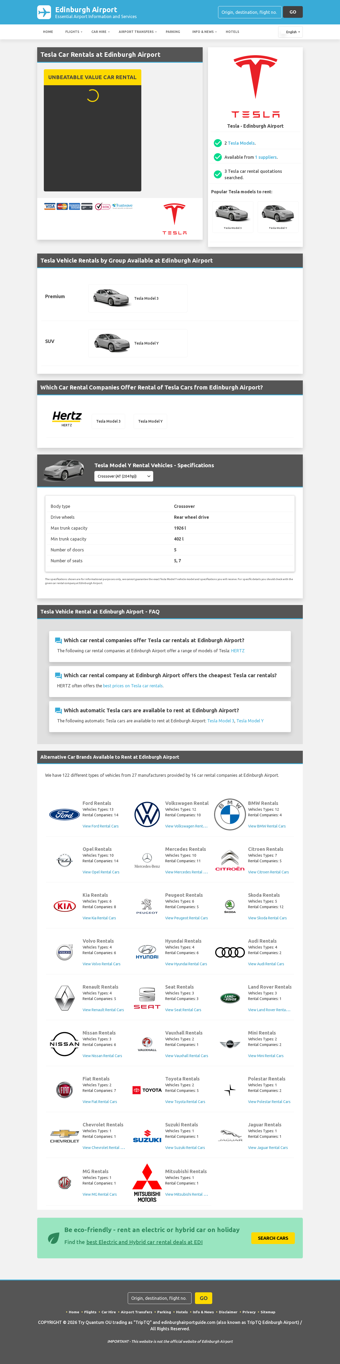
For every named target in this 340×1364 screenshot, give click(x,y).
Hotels (232, 33)
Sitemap (269, 1312)
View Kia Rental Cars (99, 919)
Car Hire (99, 33)
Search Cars (273, 1237)
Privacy (250, 1312)
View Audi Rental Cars (266, 965)
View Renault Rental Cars (103, 1011)
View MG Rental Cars (100, 1195)
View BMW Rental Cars (267, 828)
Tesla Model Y (250, 722)
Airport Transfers (136, 33)
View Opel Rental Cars (101, 874)
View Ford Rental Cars (101, 828)
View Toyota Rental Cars (185, 1103)
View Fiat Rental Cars (100, 1103)
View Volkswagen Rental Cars (189, 828)
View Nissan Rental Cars (102, 1057)
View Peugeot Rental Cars (186, 919)
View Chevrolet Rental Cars (105, 1149)
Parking (173, 33)
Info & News (203, 33)
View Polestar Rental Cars (269, 1103)
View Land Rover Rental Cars (271, 1011)
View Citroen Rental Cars (268, 874)
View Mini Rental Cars (266, 1057)
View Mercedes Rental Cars (188, 874)
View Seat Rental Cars (183, 1011)
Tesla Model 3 (220, 722)
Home (48, 33)
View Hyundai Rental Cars (186, 965)
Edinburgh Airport (96, 12)
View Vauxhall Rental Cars (186, 1057)
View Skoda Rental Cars (267, 919)
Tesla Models (241, 144)
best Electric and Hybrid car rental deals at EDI (144, 1242)
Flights (72, 33)
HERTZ (238, 652)
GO (293, 12)
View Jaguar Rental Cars (268, 1149)
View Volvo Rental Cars (102, 965)
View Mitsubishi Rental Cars (188, 1195)
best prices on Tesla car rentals (133, 687)
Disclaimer (228, 1312)
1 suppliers (266, 158)
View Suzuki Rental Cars (185, 1149)
